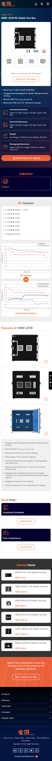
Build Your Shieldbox (26, 84)
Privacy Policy (19, 738)
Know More (26, 552)
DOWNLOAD (26, 526)
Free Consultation (26, 677)
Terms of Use (8, 738)
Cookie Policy (30, 738)
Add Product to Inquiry (26, 163)
